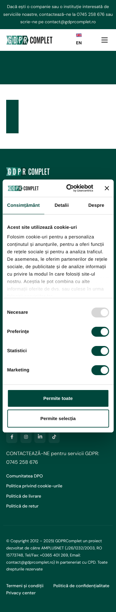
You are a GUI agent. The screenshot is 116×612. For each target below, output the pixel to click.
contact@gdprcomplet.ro (70, 22)
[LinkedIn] (39, 437)
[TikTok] (54, 437)
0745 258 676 (91, 14)
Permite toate (58, 398)
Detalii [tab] (61, 205)
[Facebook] (11, 437)
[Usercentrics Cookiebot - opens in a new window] (69, 188)
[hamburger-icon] (104, 40)
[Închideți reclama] (107, 188)
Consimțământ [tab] (23, 205)
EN (79, 43)
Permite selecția (57, 418)
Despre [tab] (96, 205)
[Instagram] (26, 437)
